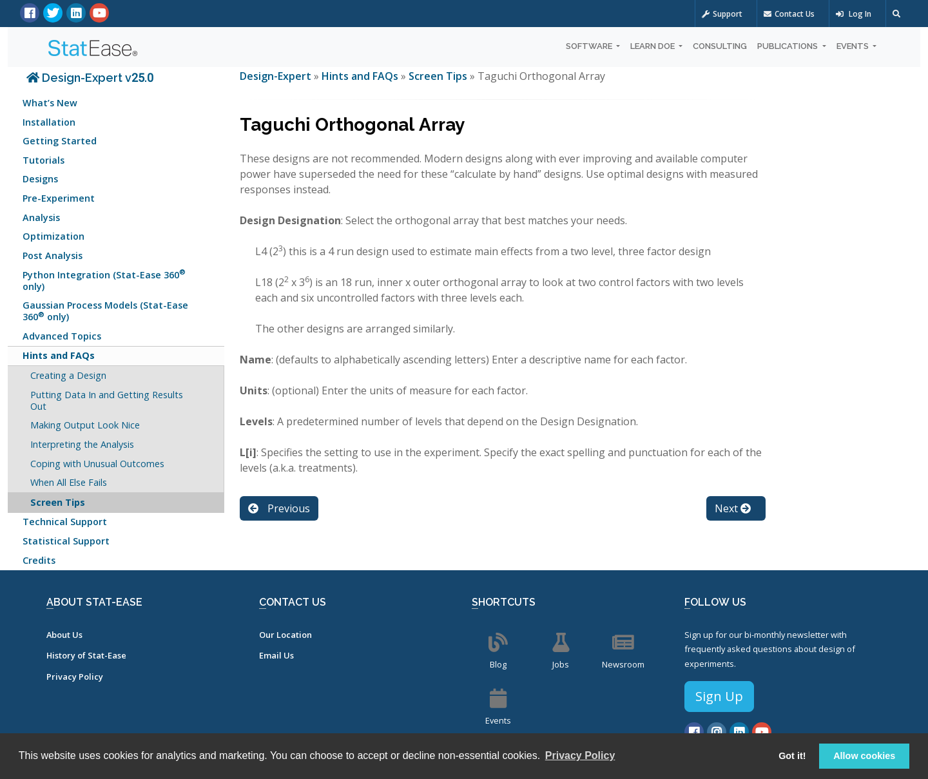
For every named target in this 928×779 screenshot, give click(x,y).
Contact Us (789, 13)
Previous (279, 508)
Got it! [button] (792, 756)
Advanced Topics (62, 336)
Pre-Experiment (59, 198)
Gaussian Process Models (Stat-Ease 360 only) (105, 311)
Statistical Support (66, 541)
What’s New (50, 103)
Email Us (276, 655)
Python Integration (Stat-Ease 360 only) (104, 279)
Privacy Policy (74, 676)
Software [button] (590, 46)
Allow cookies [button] (864, 756)
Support (722, 13)
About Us (64, 634)
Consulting (720, 46)
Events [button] (853, 46)
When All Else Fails (68, 482)
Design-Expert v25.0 (89, 77)
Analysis (41, 217)
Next (733, 508)
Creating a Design (68, 375)
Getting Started (60, 141)
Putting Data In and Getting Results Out (106, 400)
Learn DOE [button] (653, 46)
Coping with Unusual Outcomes (97, 463)
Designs (40, 179)
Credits (39, 560)
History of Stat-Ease (86, 655)
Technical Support (65, 521)
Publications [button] (788, 46)
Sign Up (719, 696)
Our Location (285, 634)
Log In (853, 13)
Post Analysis (52, 255)
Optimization (53, 236)
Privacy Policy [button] (580, 755)
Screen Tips (57, 502)
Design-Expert (277, 76)
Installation (49, 122)
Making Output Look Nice (85, 425)
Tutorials (43, 160)
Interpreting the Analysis (82, 444)
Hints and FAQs (59, 355)
